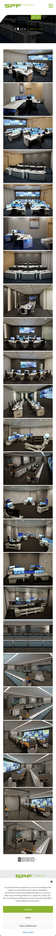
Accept (28, 909)
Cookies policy (28, 932)
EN (33, 17)
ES (38, 17)
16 (32, 859)
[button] (51, 881)
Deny (28, 917)
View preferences (28, 925)
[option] (28, 29)
